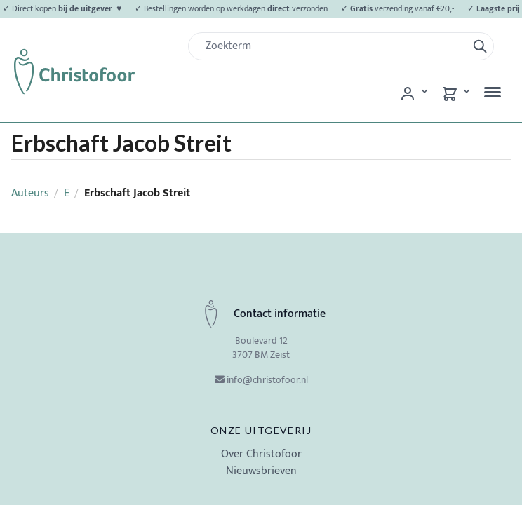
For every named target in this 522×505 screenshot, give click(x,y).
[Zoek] (333, 46)
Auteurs (30, 193)
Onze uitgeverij (261, 430)
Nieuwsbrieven (261, 471)
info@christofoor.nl (267, 380)
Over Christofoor (261, 454)
